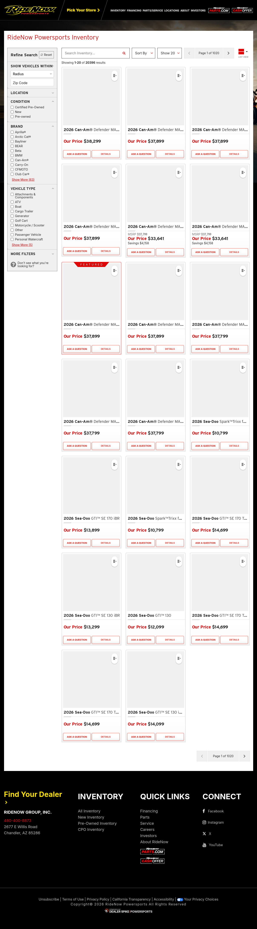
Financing (149, 811)
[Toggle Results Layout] (243, 53)
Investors (198, 10)
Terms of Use (73, 899)
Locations (171, 10)
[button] (32, 66)
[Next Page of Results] (228, 53)
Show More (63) (23, 179)
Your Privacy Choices (197, 899)
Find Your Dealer (33, 797)
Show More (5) (22, 245)
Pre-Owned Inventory (97, 823)
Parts (145, 817)
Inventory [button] (118, 10)
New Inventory (91, 817)
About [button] (185, 10)
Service (147, 823)
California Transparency (131, 899)
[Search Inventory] (124, 53)
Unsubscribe (49, 899)
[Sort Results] (143, 53)
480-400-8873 (17, 820)
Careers (147, 829)
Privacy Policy (98, 899)
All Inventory (89, 811)
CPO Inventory (91, 829)
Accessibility (164, 899)
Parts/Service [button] (153, 10)
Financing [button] (134, 10)
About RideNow (154, 842)
